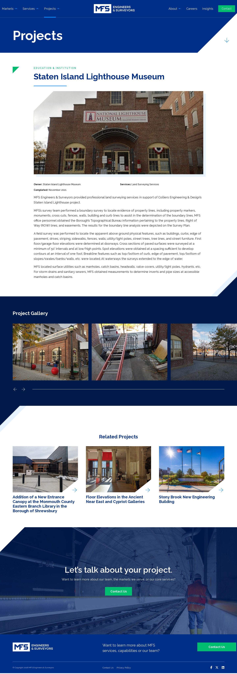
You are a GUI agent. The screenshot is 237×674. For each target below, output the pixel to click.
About (172, 9)
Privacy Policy (124, 668)
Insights (207, 9)
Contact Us (118, 592)
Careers (191, 9)
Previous (15, 389)
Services (29, 9)
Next (23, 389)
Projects (50, 9)
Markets (7, 9)
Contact (227, 9)
